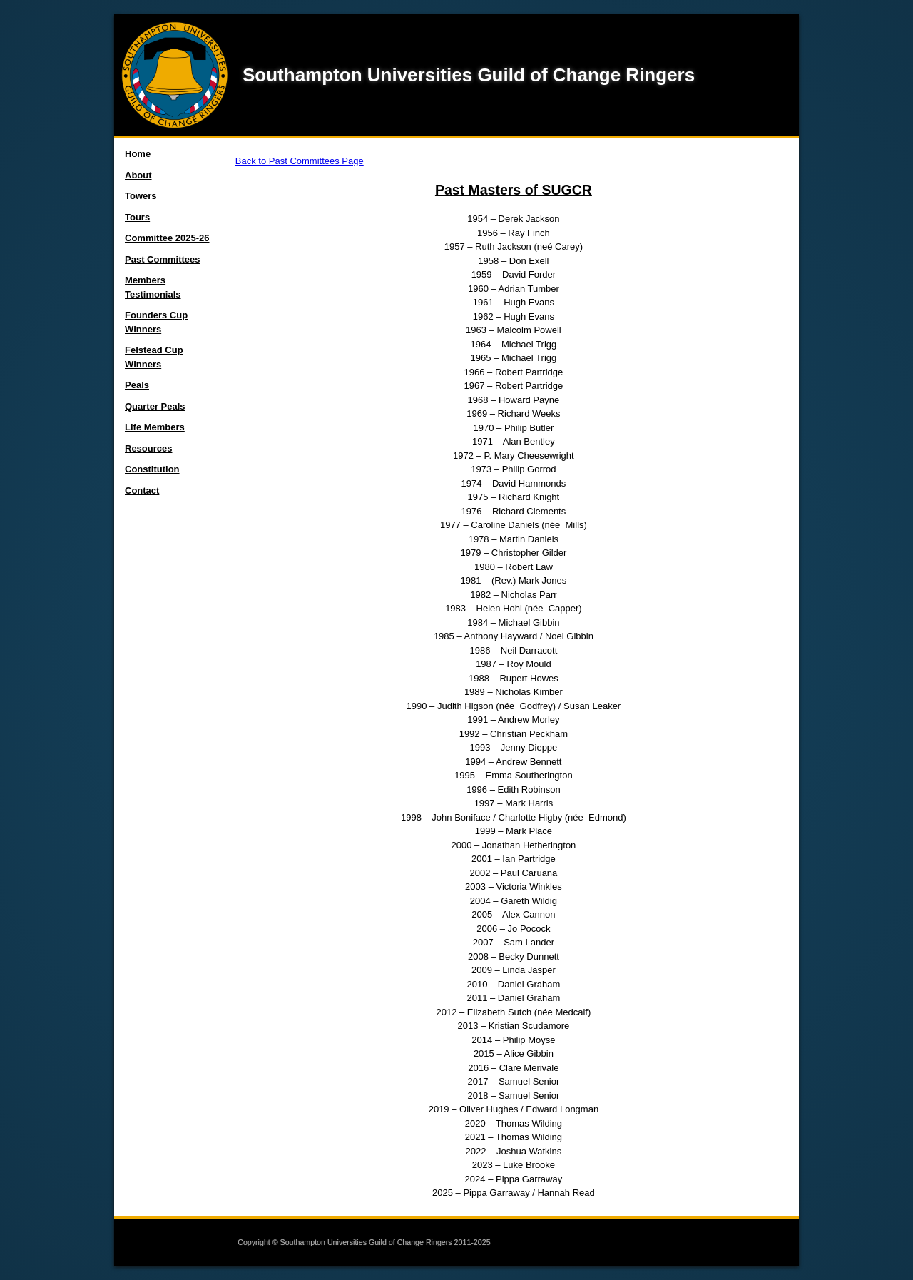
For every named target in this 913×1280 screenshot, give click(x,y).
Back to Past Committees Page (299, 161)
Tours (137, 217)
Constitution (152, 469)
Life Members (155, 427)
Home (138, 153)
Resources (148, 448)
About (138, 175)
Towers (141, 196)
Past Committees (162, 259)
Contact (142, 490)
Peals (137, 385)
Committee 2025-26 (167, 238)
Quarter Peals (155, 406)
